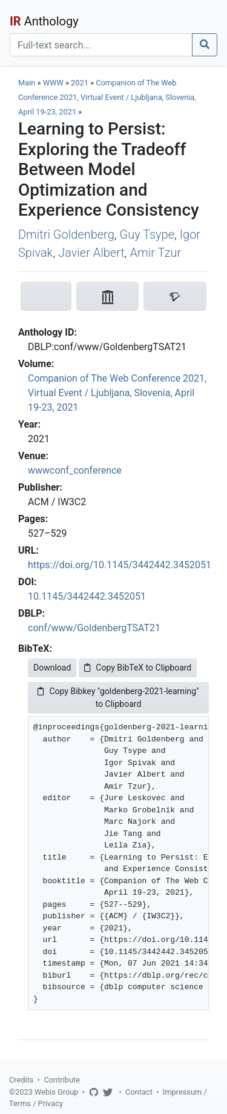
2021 (79, 82)
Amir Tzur (156, 252)
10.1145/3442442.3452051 (87, 596)
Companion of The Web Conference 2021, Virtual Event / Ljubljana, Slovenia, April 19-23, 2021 (107, 97)
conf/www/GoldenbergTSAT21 (94, 628)
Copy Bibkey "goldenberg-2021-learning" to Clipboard (118, 697)
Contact (139, 1091)
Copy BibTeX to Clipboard (137, 667)
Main (26, 82)
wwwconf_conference (75, 470)
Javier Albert (91, 252)
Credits (21, 1079)
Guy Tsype (146, 234)
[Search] (101, 44)
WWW (53, 82)
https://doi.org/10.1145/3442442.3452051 (119, 565)
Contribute (62, 1079)
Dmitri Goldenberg (66, 234)
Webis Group (57, 1091)
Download (52, 667)
